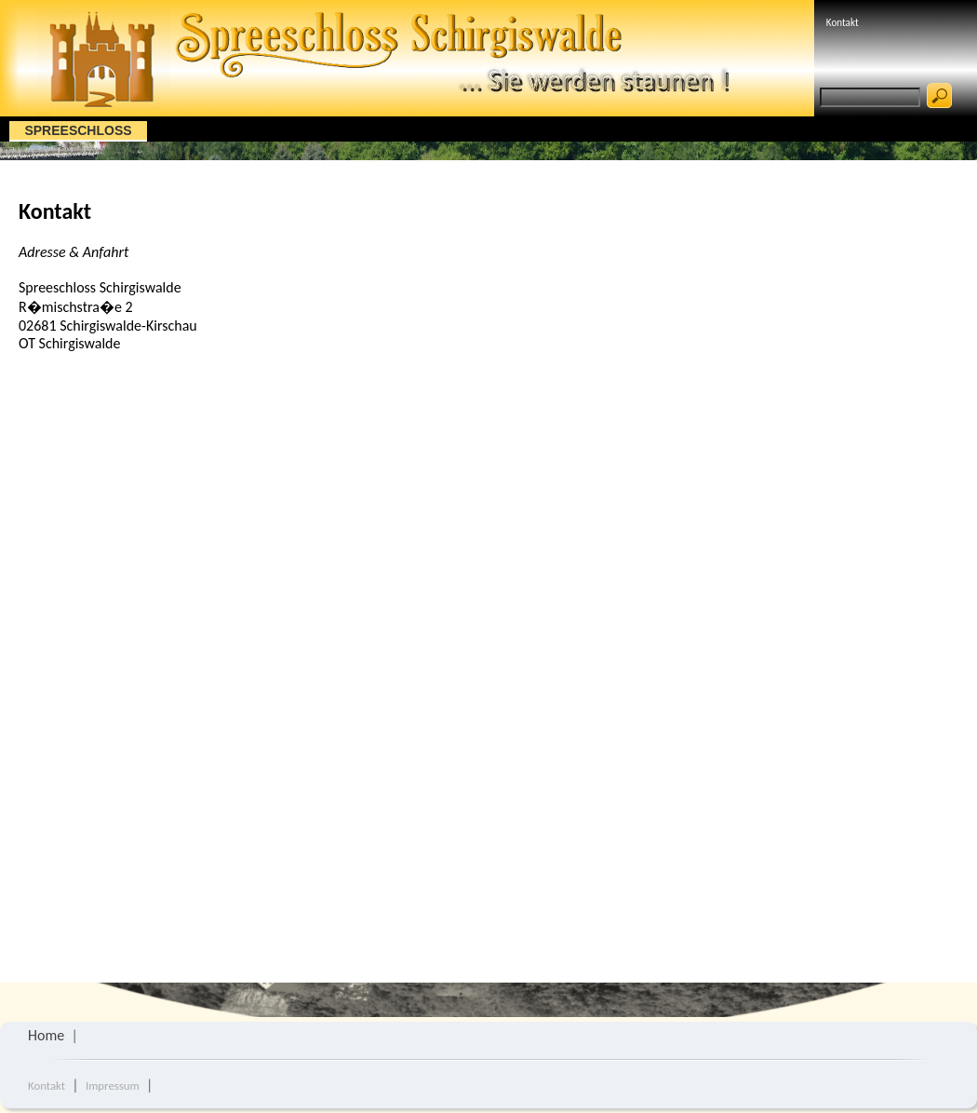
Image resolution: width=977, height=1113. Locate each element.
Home (46, 1035)
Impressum (113, 1086)
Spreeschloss (77, 130)
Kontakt (842, 22)
